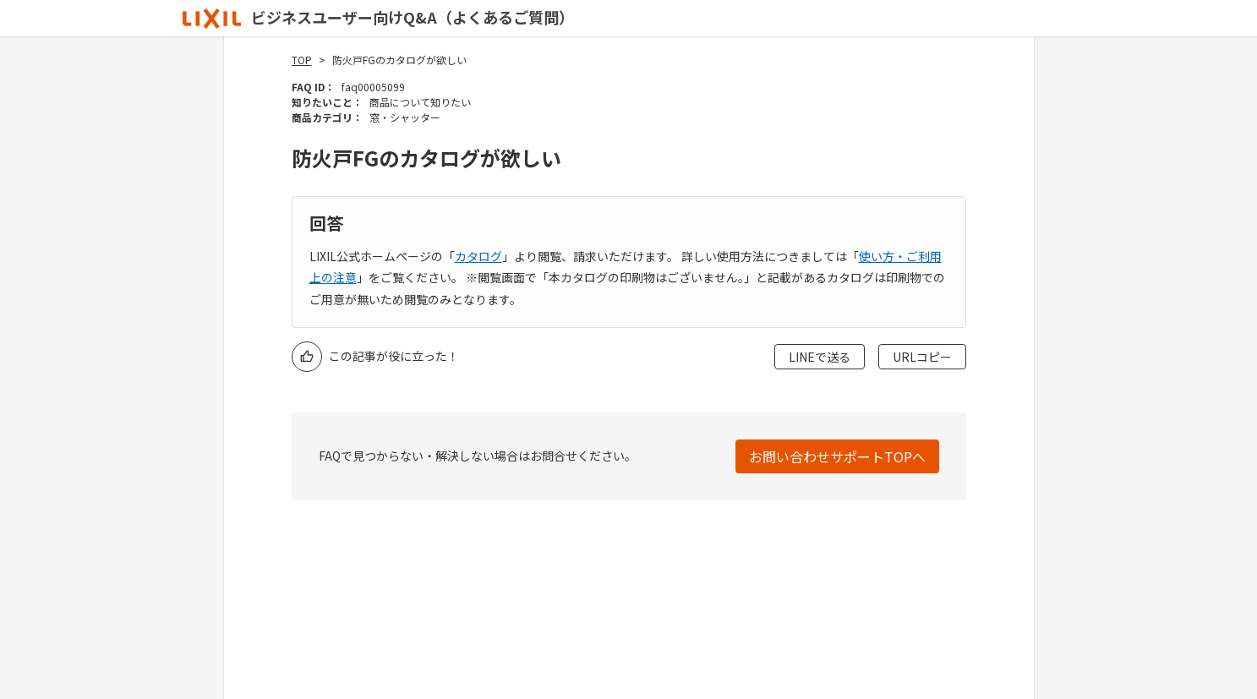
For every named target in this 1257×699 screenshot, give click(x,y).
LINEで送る (819, 356)
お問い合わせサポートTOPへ (837, 456)
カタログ (478, 256)
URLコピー (922, 356)
